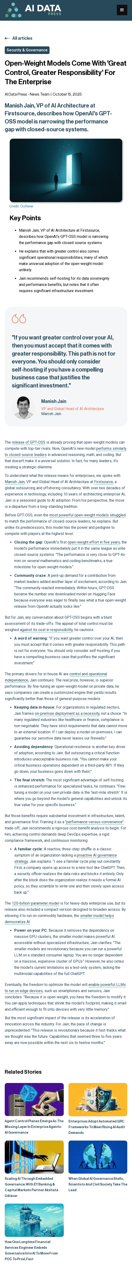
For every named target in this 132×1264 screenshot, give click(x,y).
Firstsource (103, 482)
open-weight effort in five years (94, 542)
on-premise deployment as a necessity (67, 713)
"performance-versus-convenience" (94, 822)
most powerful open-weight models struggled (87, 515)
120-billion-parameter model (35, 903)
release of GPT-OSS (28, 442)
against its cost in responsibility (46, 629)
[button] (122, 10)
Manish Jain (15, 482)
